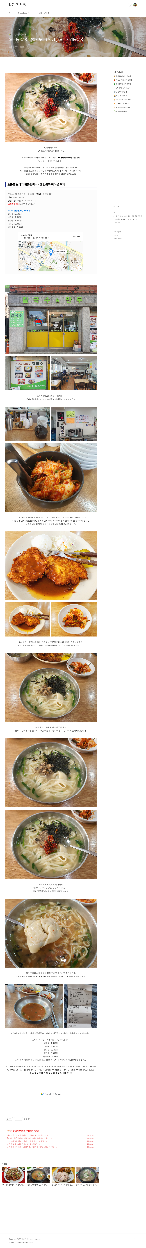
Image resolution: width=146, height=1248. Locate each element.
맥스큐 (135, 219)
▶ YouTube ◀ (23, 13)
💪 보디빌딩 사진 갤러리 (122, 107)
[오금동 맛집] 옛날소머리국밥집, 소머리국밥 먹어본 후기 (28, 1138)
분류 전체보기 (118, 72)
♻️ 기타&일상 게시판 (121, 111)
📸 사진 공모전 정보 (120, 96)
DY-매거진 (17, 4)
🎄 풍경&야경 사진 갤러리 (122, 84)
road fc (123, 219)
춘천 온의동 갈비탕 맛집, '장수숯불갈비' (22, 1144)
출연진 (130, 219)
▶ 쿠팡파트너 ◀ (42, 13)
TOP (135, 1240)
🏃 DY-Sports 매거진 (121, 104)
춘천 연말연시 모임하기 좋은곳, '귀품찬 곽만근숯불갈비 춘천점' (30, 1147)
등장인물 (134, 216)
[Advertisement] (51, 1094)
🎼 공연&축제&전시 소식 (122, 92)
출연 (129, 216)
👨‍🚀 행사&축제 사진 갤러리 (122, 76)
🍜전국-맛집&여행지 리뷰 (16, 1131)
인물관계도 (117, 219)
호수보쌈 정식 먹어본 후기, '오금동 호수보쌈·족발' (25, 1141)
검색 (129, 5)
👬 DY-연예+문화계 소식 (122, 88)
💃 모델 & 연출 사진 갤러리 (123, 80)
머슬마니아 (123, 216)
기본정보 (116, 216)
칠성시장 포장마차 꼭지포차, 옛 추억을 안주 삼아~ (26, 1135)
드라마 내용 (117, 222)
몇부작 (140, 216)
